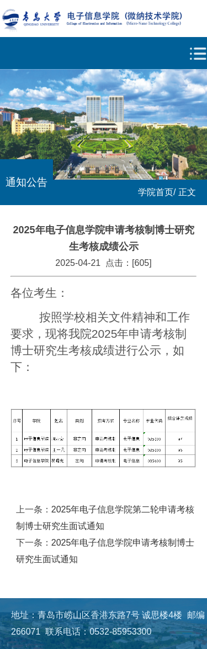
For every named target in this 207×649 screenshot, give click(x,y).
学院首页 (155, 192)
